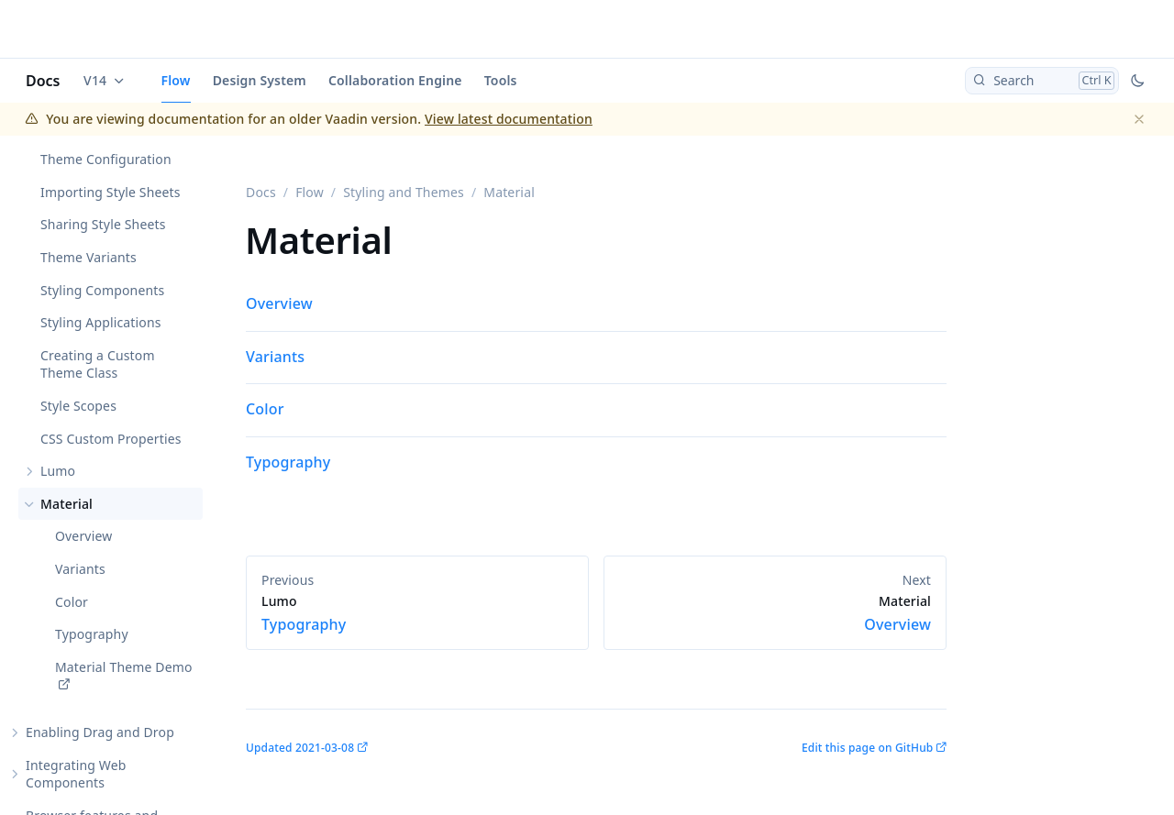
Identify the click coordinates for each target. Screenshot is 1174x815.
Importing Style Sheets (110, 192)
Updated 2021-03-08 (300, 747)
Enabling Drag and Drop (100, 732)
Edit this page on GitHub (867, 747)
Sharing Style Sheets (103, 224)
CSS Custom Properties (111, 438)
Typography (91, 634)
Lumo (57, 470)
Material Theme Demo (124, 667)
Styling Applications (100, 322)
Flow (176, 80)
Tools (500, 80)
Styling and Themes (403, 192)
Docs (43, 81)
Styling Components (102, 290)
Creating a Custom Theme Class (97, 364)
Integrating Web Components (76, 774)
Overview (83, 536)
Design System (259, 80)
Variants (80, 569)
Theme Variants (88, 257)
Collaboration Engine (395, 80)
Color (71, 602)
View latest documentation (509, 118)
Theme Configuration (106, 159)
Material (66, 503)
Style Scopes (78, 405)
